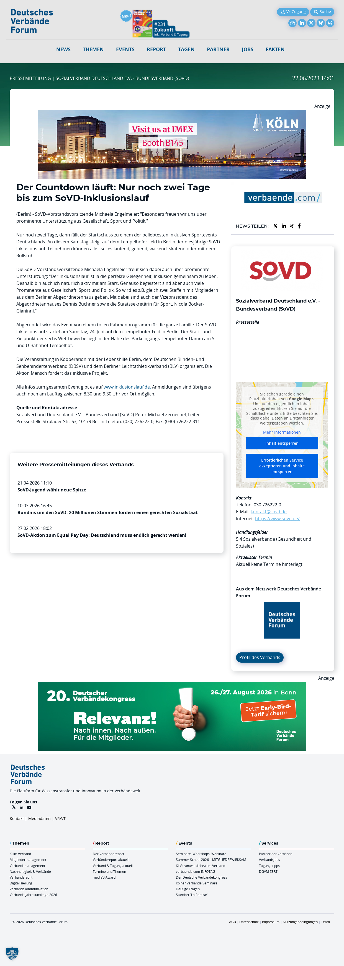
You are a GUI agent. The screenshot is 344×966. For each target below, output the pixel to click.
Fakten (275, 49)
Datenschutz (249, 922)
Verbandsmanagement (27, 865)
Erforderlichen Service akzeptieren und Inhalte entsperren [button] (282, 465)
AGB (232, 922)
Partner (218, 49)
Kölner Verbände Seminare (196, 883)
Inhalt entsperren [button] (282, 443)
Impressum (270, 922)
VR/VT (60, 818)
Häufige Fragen (188, 889)
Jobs (247, 49)
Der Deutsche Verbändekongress (201, 877)
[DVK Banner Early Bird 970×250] (172, 685)
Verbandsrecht (21, 877)
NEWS (63, 49)
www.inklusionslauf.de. (127, 387)
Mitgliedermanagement (28, 859)
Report (156, 49)
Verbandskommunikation (29, 889)
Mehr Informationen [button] (282, 432)
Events (125, 49)
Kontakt (17, 818)
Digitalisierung (21, 883)
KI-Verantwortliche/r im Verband (200, 865)
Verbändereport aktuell (111, 859)
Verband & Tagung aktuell (113, 865)
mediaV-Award (104, 877)
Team (325, 922)
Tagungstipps (269, 865)
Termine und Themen (109, 871)
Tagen (186, 49)
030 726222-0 (267, 505)
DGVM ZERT (268, 871)
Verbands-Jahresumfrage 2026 (33, 894)
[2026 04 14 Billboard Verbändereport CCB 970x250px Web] (172, 113)
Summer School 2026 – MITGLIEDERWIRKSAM (211, 859)
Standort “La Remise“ (192, 894)
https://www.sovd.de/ (277, 518)
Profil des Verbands (259, 657)
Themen (93, 49)
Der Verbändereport (108, 854)
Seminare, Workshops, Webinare (201, 854)
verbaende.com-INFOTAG (195, 871)
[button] (12, 954)
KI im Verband (20, 854)
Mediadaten (39, 818)
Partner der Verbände (275, 854)
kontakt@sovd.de (269, 512)
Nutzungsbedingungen (300, 922)
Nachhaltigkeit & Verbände (30, 871)
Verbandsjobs (269, 859)
